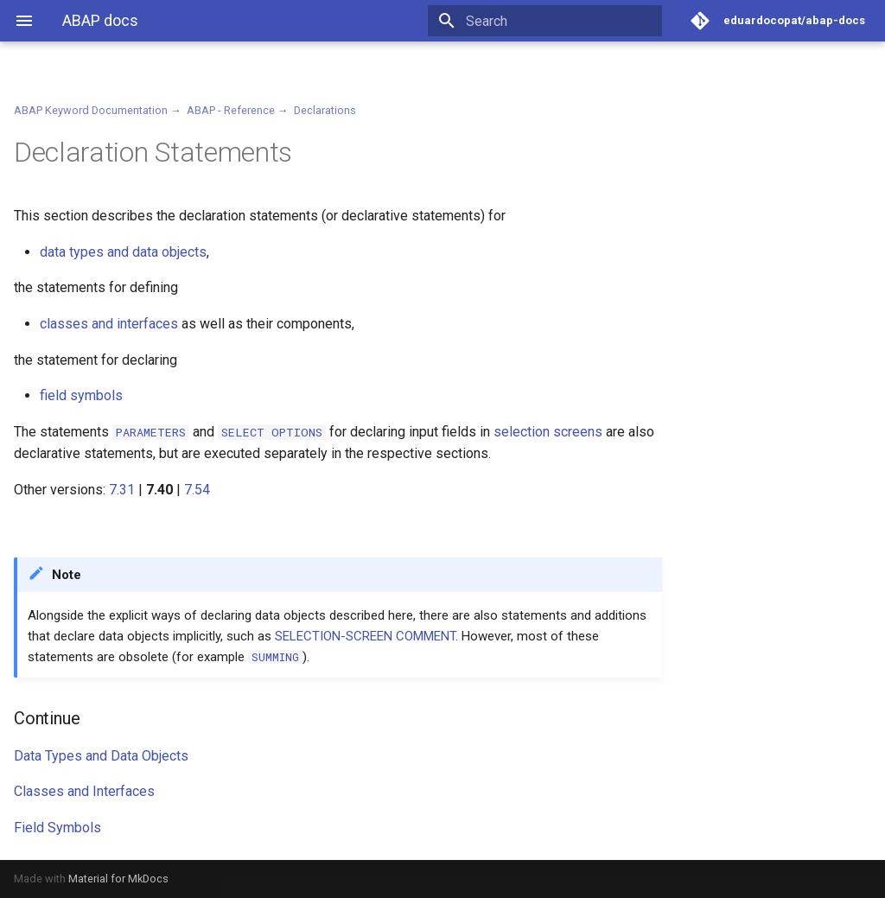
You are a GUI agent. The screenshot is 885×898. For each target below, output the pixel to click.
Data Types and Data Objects (101, 756)
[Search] (561, 20)
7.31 (122, 489)
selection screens (547, 432)
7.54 (197, 489)
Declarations (325, 110)
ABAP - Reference (231, 110)
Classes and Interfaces (84, 791)
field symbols (81, 395)
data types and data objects (123, 252)
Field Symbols (57, 827)
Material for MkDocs (118, 878)
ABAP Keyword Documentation (91, 110)
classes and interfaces (109, 323)
